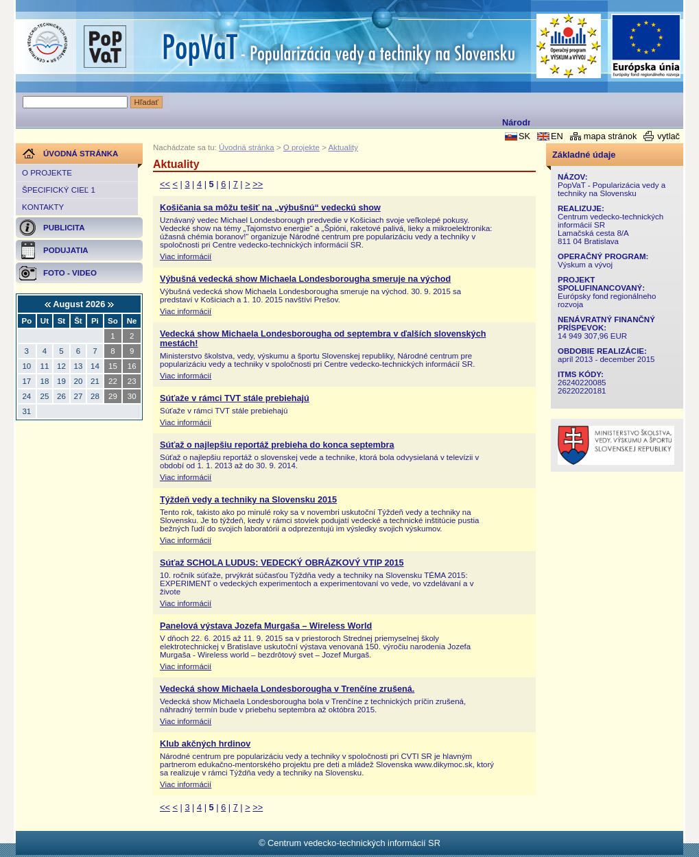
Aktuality (343, 147)
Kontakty (43, 207)
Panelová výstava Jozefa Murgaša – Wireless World (266, 626)
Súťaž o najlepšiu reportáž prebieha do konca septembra (277, 445)
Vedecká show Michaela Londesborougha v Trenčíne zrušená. (287, 689)
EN (557, 136)
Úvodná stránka (246, 147)
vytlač (668, 136)
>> (257, 184)
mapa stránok (610, 136)
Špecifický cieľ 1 (58, 190)
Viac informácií (185, 256)
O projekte (47, 173)
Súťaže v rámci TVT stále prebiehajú (234, 398)
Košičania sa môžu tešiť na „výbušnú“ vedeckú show (270, 208)
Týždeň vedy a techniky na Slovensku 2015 (248, 500)
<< (165, 184)
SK (524, 136)
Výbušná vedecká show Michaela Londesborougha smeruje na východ (305, 279)
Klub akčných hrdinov (205, 744)
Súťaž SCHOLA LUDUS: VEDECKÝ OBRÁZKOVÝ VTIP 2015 (282, 563)
